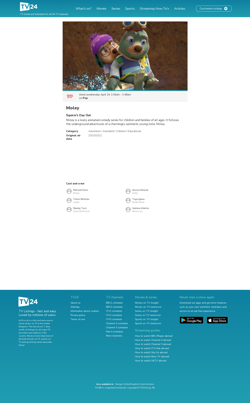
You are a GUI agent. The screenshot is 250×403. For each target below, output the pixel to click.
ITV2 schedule (114, 315)
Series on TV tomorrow (148, 315)
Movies (101, 9)
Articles (179, 9)
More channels (114, 335)
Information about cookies (85, 311)
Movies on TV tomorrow (148, 307)
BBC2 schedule (114, 307)
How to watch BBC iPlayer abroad (153, 336)
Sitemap (75, 307)
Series (116, 9)
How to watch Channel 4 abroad (153, 340)
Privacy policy (78, 315)
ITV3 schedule (114, 319)
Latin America (147, 384)
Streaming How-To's (154, 9)
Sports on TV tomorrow (148, 323)
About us (75, 302)
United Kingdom (131, 384)
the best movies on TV (29, 339)
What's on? (83, 9)
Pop (85, 98)
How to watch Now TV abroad (152, 356)
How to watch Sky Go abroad (151, 352)
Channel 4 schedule (117, 323)
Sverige (118, 384)
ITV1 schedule (114, 311)
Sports (130, 9)
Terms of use (78, 319)
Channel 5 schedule (117, 327)
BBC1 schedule (114, 302)
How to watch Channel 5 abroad (153, 344)
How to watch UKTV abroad (150, 360)
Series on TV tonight (146, 311)
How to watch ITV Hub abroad (152, 348)
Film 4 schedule (114, 331)
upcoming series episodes (39, 342)
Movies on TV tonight (147, 302)
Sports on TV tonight (146, 319)
